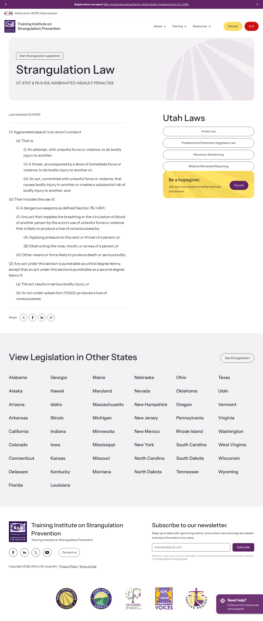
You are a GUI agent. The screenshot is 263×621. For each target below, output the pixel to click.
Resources (202, 26)
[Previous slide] (6, 4)
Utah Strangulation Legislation (39, 56)
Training (180, 26)
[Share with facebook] (33, 317)
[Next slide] (257, 4)
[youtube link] (47, 552)
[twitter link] (35, 552)
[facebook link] (13, 552)
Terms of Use (87, 566)
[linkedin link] (24, 552)
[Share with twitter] (23, 317)
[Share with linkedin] (42, 317)
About (160, 26)
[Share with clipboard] (51, 317)
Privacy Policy (68, 566)
